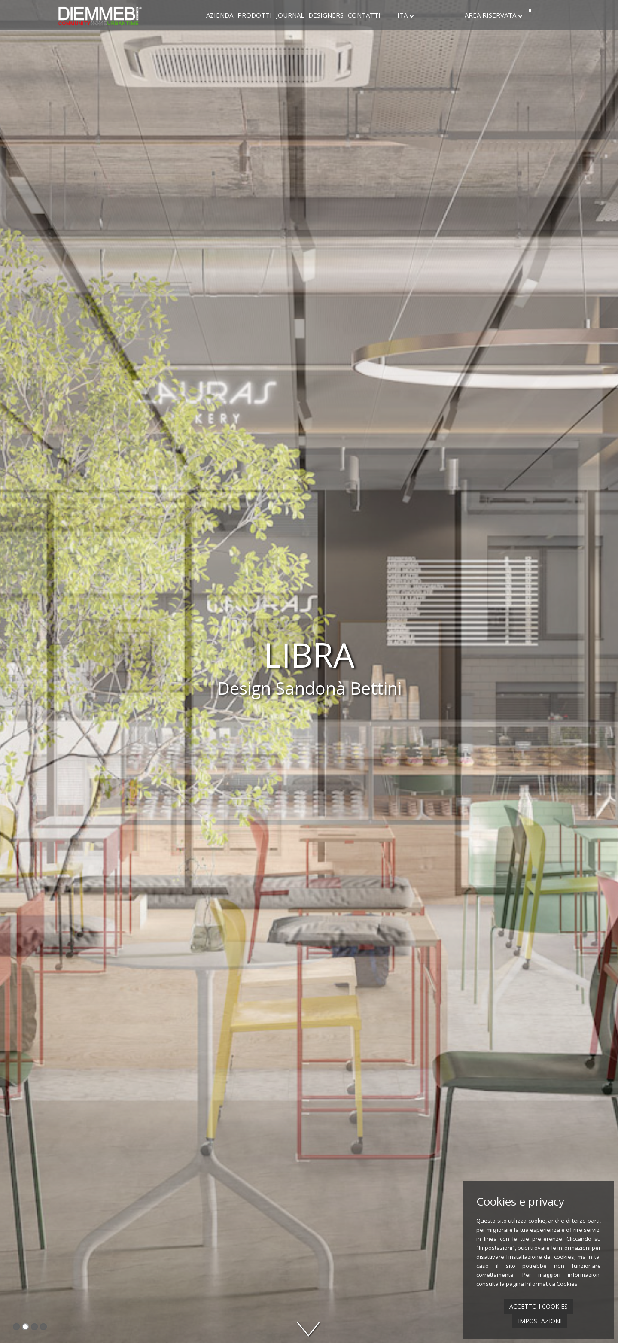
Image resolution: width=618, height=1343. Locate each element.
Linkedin (444, 15)
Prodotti (254, 15)
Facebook (421, 15)
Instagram (433, 15)
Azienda (219, 15)
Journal (290, 15)
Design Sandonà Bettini (309, 688)
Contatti (364, 15)
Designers (326, 15)
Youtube (456, 15)
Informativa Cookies (551, 1284)
